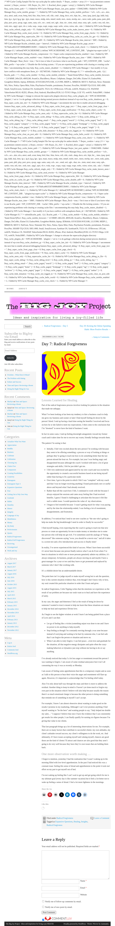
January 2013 (12, 623)
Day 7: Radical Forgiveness (64, 344)
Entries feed (11, 646)
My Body (10, 526)
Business (10, 452)
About (23, 289)
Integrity (10, 512)
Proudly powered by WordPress (75, 924)
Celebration (11, 459)
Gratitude (10, 498)
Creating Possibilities (14, 473)
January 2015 (12, 606)
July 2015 (10, 591)
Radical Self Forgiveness (16, 540)
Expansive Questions (64, 822)
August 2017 (11, 563)
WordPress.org (12, 653)
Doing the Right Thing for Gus (18, 389)
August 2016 (11, 574)
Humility (10, 505)
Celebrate (10, 456)
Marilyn (10, 402)
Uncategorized (12, 547)
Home (10, 289)
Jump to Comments (100, 337)
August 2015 (11, 588)
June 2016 (10, 581)
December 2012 (12, 627)
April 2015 (11, 595)
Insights (84, 822)
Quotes (9, 533)
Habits (9, 501)
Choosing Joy (12, 463)
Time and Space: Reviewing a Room (20, 385)
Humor (9, 508)
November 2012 (13, 630)
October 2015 (12, 584)
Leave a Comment (101, 818)
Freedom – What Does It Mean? (18, 375)
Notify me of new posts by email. (58, 907)
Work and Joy (12, 551)
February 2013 (12, 620)
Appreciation (12, 445)
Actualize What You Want (16, 442)
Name (83, 881)
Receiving (10, 544)
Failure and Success (14, 382)
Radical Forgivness (54, 825)
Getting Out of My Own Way (17, 494)
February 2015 (12, 602)
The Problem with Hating (16, 378)
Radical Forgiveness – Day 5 (55, 326)
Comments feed (12, 650)
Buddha (10, 449)
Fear (8, 491)
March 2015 (11, 598)
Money (9, 523)
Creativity (10, 477)
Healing (77, 822)
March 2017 (11, 567)
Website (83, 895)
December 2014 (12, 609)
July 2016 (10, 577)
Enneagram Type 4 (13, 484)
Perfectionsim (12, 530)
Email (83, 888)
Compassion (11, 470)
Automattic (105, 924)
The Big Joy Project (13, 924)
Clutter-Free (11, 466)
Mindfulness (11, 519)
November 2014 (13, 613)
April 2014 (11, 616)
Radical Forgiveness (65, 818)
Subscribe (10, 358)
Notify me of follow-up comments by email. (63, 901)
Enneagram (11, 480)
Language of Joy (13, 515)
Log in (9, 643)
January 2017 (12, 570)
